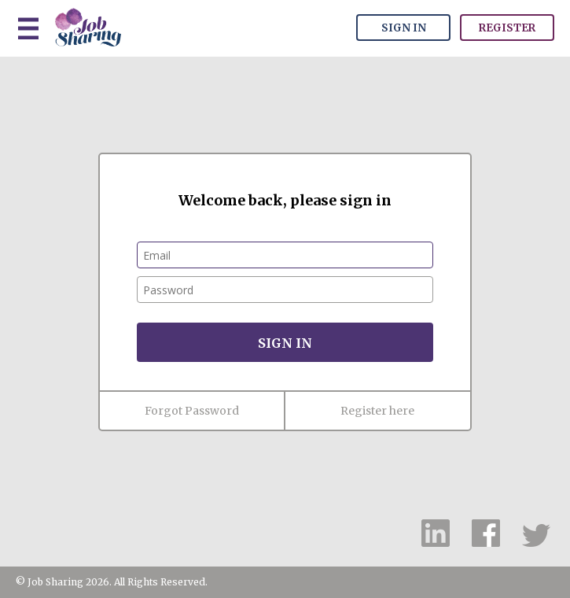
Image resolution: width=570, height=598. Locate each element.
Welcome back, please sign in (285, 200)
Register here (377, 411)
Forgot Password (192, 411)
